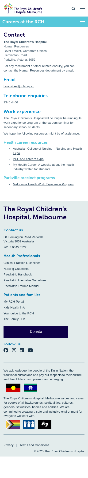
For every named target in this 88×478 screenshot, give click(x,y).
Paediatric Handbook (18, 274)
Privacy (9, 445)
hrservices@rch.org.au (19, 86)
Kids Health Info (14, 307)
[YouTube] (32, 350)
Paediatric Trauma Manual (21, 286)
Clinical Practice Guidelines (22, 263)
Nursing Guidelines (16, 269)
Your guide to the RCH (19, 313)
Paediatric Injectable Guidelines (25, 280)
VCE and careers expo (28, 159)
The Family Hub (14, 319)
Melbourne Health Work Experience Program (43, 184)
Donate (36, 332)
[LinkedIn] (24, 350)
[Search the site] (73, 8)
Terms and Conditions (34, 445)
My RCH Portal (14, 301)
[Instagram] (16, 350)
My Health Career (25, 164)
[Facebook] (8, 350)
